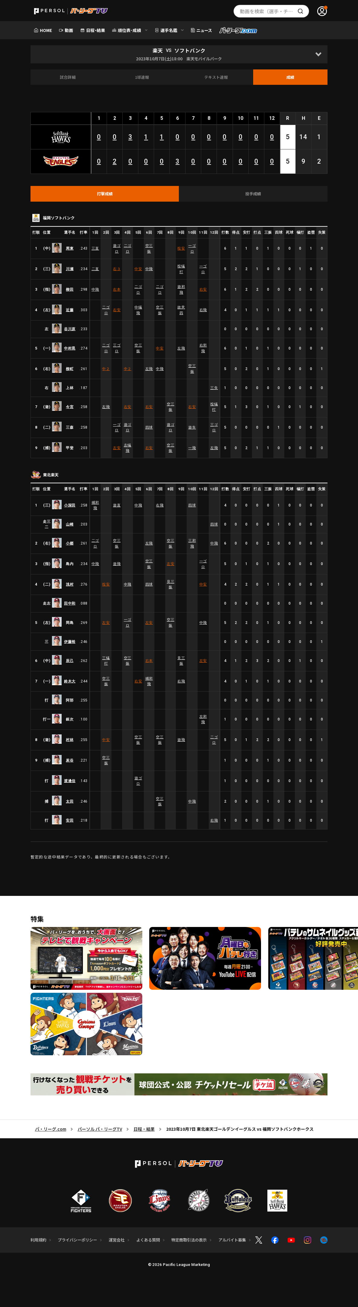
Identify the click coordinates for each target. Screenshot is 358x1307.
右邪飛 (203, 348)
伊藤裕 (70, 642)
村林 (69, 740)
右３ (117, 269)
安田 (69, 820)
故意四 (181, 310)
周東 (69, 248)
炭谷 (69, 760)
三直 (95, 248)
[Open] (318, 54)
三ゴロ (117, 348)
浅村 (69, 584)
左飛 (181, 348)
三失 (214, 388)
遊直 (117, 505)
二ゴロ (127, 248)
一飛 (192, 448)
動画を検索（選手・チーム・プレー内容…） (274, 11)
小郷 (69, 543)
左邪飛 (203, 719)
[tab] (105, 194)
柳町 (69, 369)
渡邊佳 (70, 781)
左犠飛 (127, 448)
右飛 (203, 310)
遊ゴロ (117, 248)
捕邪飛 (95, 505)
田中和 (70, 603)
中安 (138, 269)
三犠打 (106, 661)
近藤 (69, 310)
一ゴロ (192, 248)
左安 (117, 448)
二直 (95, 269)
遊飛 (117, 564)
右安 (203, 289)
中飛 (149, 269)
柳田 (69, 289)
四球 (149, 427)
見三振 (170, 584)
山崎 (69, 524)
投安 (181, 248)
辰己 (69, 661)
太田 (69, 801)
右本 (117, 289)
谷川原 (70, 329)
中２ (106, 369)
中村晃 (70, 348)
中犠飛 (138, 310)
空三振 (149, 248)
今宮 (69, 407)
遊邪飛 (181, 289)
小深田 (70, 505)
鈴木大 (70, 681)
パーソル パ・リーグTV (100, 1129)
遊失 (192, 427)
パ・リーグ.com (50, 1129)
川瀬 (69, 269)
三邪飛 (192, 543)
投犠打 (181, 269)
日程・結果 (144, 1129)
